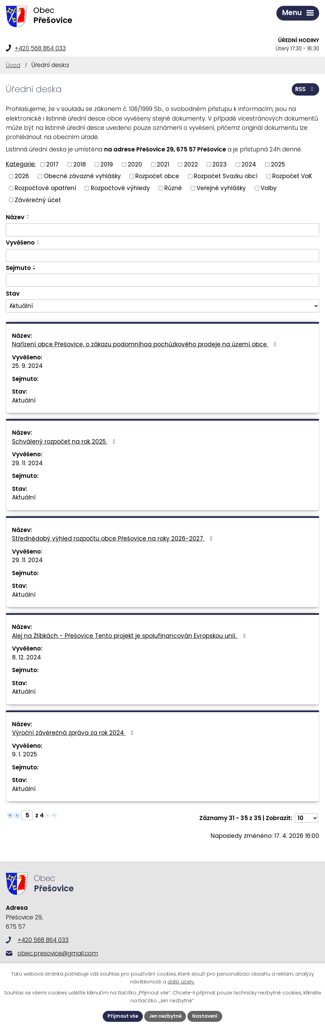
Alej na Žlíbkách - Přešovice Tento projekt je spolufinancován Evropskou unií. (130, 636)
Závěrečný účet (38, 200)
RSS (305, 89)
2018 (79, 164)
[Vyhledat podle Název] (162, 229)
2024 (248, 164)
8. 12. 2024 (26, 657)
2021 (163, 164)
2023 (219, 164)
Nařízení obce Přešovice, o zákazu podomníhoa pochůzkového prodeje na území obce (145, 344)
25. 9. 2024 (27, 366)
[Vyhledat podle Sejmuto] (162, 280)
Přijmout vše (122, 1016)
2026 (22, 176)
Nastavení (206, 1016)
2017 (52, 164)
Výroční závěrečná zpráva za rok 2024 (74, 733)
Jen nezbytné (165, 1016)
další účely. (181, 981)
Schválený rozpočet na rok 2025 (65, 441)
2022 (191, 164)
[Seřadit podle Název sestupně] (28, 218)
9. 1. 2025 (24, 754)
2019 (106, 164)
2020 (135, 164)
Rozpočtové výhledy (120, 188)
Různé (173, 188)
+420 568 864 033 (40, 48)
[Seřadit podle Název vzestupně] (28, 215)
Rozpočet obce (157, 176)
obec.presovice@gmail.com (57, 953)
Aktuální (24, 400)
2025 (278, 164)
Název (15, 217)
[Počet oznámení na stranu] (306, 818)
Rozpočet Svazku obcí (226, 176)
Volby (269, 188)
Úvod (13, 65)
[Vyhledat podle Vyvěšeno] (162, 255)
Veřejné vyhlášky (221, 188)
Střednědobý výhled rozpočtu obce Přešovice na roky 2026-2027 (113, 538)
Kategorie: (21, 164)
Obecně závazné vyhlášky (82, 176)
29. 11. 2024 (27, 463)
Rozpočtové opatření (45, 188)
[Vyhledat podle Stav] (162, 305)
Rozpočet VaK (292, 176)
